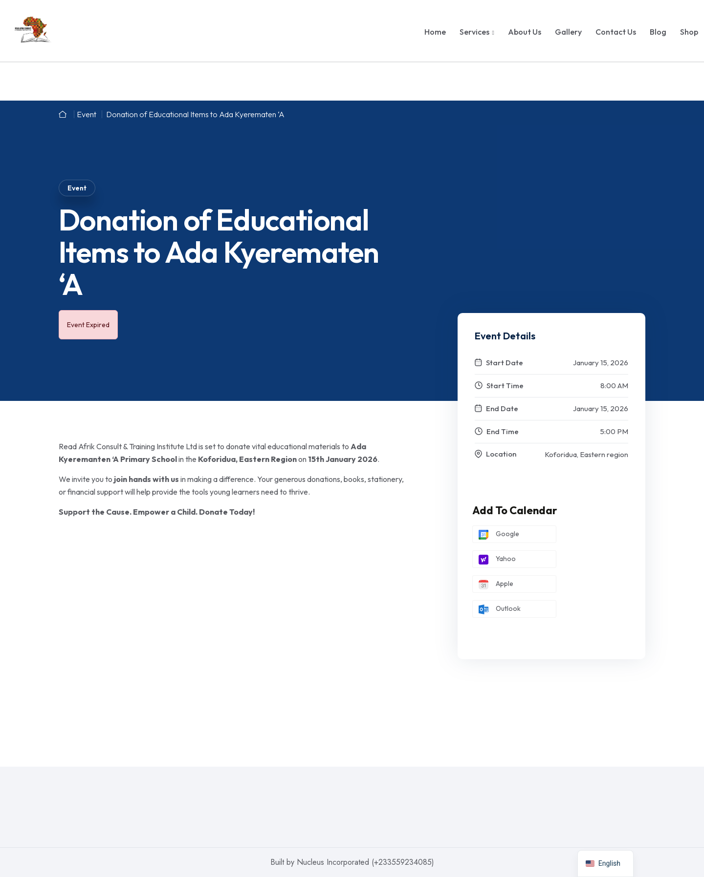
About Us (524, 32)
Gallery (568, 32)
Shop (689, 32)
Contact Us (615, 32)
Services (474, 32)
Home (435, 32)
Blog (658, 32)
